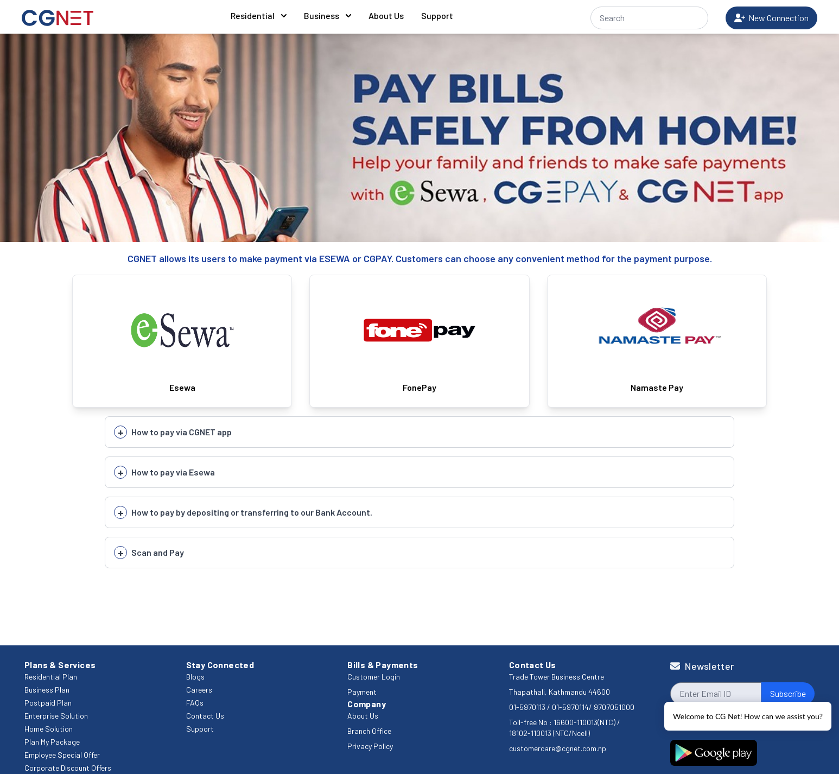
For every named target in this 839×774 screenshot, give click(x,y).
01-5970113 (528, 707)
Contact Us (205, 715)
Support (437, 15)
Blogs (195, 676)
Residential (259, 15)
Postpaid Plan (48, 702)
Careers (199, 689)
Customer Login (373, 676)
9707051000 (614, 707)
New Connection (771, 17)
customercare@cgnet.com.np (557, 748)
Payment (362, 691)
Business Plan (46, 689)
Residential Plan (50, 676)
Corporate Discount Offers (67, 767)
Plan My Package (52, 741)
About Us (386, 15)
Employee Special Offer (62, 754)
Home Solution (48, 728)
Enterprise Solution (56, 715)
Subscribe (788, 693)
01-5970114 (570, 707)
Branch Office (369, 730)
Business (327, 15)
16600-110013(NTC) (584, 722)
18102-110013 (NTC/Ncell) (549, 733)
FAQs (195, 702)
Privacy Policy (370, 746)
